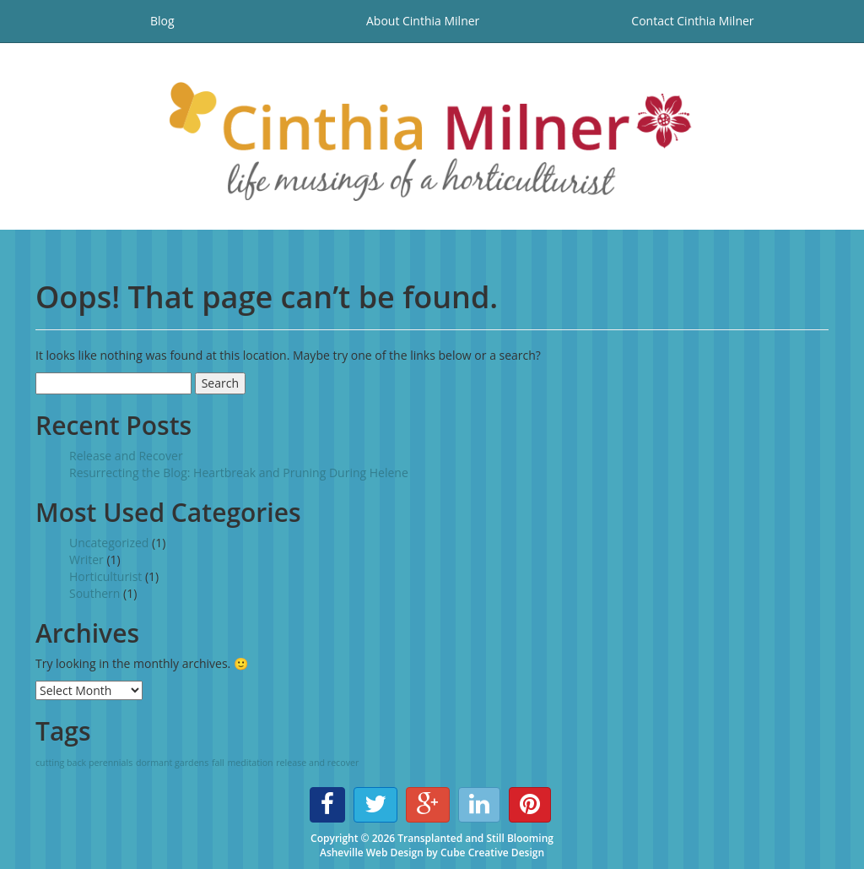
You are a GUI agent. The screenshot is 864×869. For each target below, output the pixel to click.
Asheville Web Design (372, 852)
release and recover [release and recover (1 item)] (317, 763)
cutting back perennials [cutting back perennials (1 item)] (83, 763)
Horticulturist (105, 576)
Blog (162, 21)
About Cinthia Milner (422, 21)
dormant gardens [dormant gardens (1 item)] (172, 763)
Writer (86, 559)
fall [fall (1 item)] (218, 763)
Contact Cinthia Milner (692, 21)
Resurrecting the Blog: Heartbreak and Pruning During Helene (238, 472)
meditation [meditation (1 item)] (250, 763)
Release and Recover (126, 456)
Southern (94, 593)
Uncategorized (108, 543)
